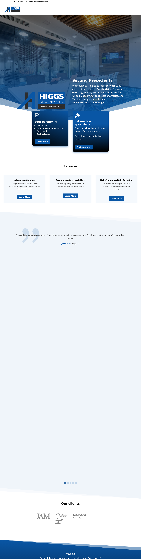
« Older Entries (19, 392)
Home (78, 9)
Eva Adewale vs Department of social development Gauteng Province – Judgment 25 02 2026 (31, 375)
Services (87, 9)
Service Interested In (47, 474)
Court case (31, 362)
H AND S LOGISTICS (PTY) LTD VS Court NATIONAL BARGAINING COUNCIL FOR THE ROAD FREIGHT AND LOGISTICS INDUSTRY (31, 354)
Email (64, 448)
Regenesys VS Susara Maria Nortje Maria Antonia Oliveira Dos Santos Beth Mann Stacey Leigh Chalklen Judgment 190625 (109, 372)
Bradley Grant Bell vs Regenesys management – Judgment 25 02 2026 (107, 352)
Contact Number (30, 460)
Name (30, 448)
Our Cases (100, 9)
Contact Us (132, 9)
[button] (65, 261)
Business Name (64, 460)
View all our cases (70, 397)
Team (121, 9)
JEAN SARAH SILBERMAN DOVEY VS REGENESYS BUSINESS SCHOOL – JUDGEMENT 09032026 (68, 353)
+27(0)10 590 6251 (95, 442)
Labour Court (40, 362)
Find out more (84, 147)
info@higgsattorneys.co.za (98, 446)
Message (47, 490)
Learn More (42, 141)
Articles (112, 9)
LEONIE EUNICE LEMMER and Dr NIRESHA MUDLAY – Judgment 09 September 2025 (69, 373)
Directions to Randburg (101, 455)
